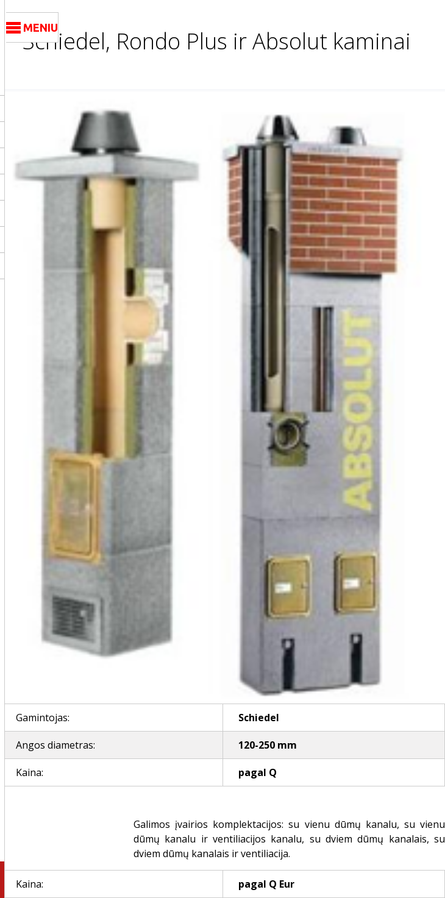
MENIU (32, 28)
